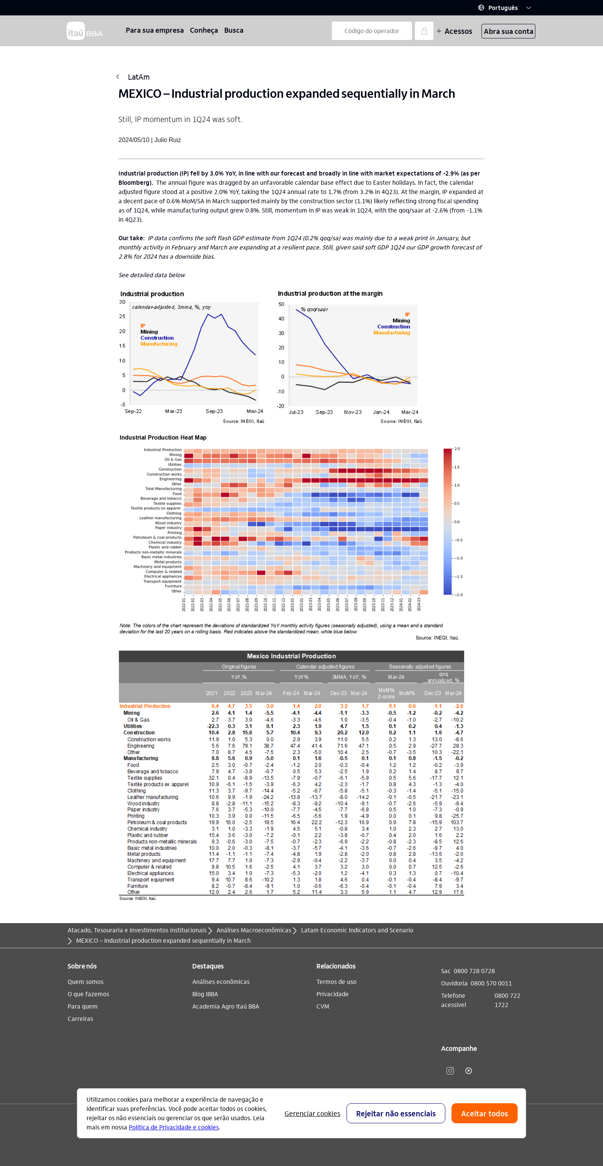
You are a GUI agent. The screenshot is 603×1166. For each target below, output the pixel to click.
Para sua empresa (155, 30)
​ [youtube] (469, 1070)
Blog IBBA (205, 994)
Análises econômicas (221, 981)
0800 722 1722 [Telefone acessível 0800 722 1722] (507, 1000)
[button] (504, 7)
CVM (322, 1006)
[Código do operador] (372, 30)
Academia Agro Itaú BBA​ (225, 1006)
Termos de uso (336, 981)
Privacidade (332, 994)
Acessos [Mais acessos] (454, 31)
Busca (233, 30)
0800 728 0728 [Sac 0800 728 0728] (474, 971)
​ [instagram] (450, 1070)
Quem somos (85, 981)
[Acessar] (424, 31)
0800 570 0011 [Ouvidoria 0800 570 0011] (491, 983)
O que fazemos (88, 994)
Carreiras (80, 1018)
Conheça (204, 30)
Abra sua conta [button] (508, 31)
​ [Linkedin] (487, 1070)
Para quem (83, 1006)
